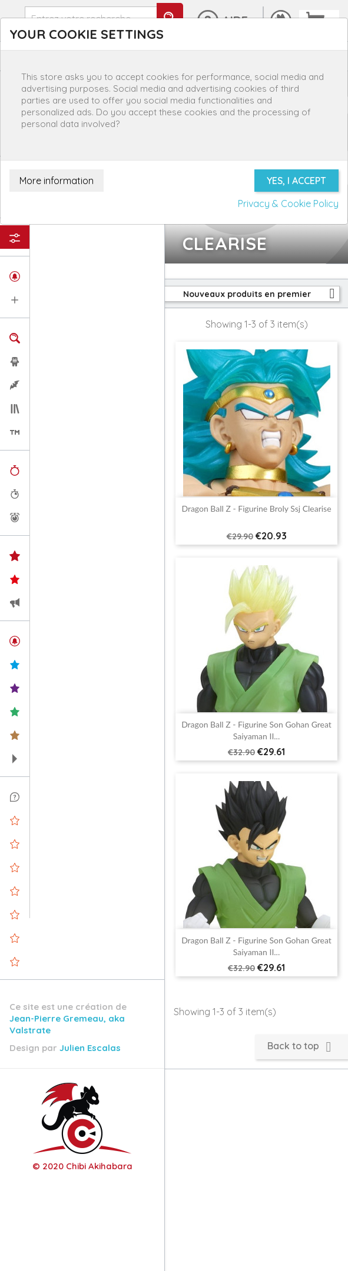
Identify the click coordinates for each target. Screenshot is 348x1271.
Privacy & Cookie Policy (288, 203)
